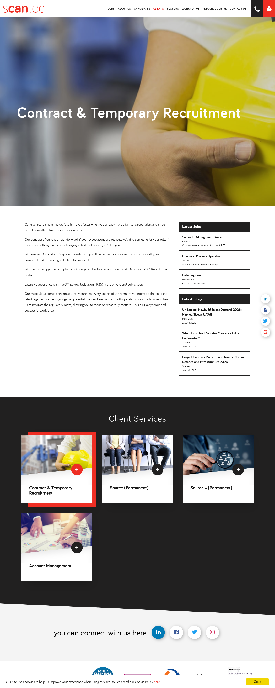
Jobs (111, 8)
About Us (124, 8)
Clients (159, 8)
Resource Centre (215, 8)
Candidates (142, 8)
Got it (257, 681)
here (157, 682)
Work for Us (191, 8)
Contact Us (238, 8)
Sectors (173, 8)
